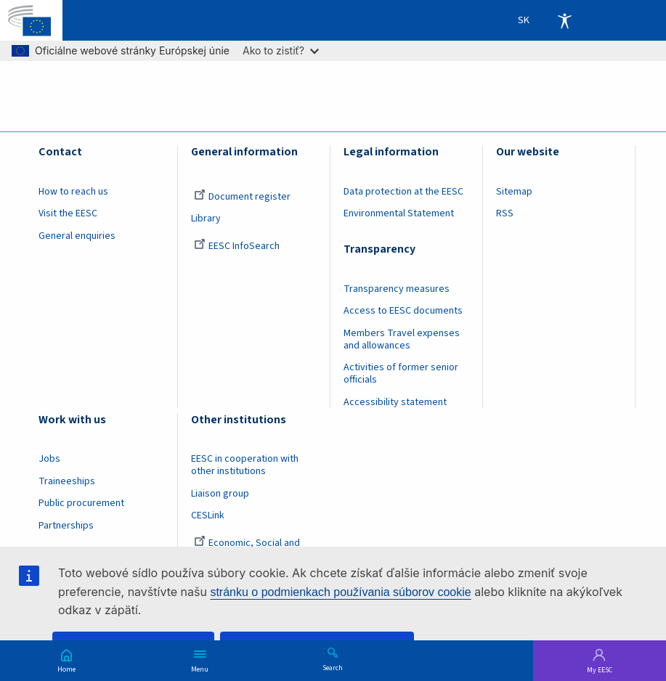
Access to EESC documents (403, 310)
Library (206, 218)
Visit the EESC (67, 213)
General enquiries (76, 236)
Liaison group (220, 493)
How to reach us (73, 191)
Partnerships (66, 525)
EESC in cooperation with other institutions (245, 465)
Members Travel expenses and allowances (402, 339)
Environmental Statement (399, 213)
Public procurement (81, 503)
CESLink (207, 515)
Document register (242, 196)
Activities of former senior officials (401, 373)
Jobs (49, 459)
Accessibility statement (395, 402)
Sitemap (514, 191)
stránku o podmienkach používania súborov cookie (340, 592)
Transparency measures (397, 289)
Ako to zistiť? (281, 50)
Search (332, 667)
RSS (504, 213)
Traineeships (66, 481)
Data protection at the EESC (403, 191)
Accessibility (564, 20)
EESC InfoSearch (237, 246)
